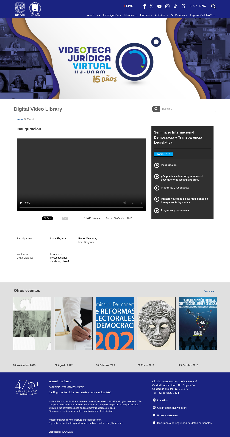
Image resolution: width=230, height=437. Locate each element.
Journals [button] (146, 15)
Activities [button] (161, 15)
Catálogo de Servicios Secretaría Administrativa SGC (80, 392)
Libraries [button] (130, 15)
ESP (193, 6)
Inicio (20, 119)
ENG (202, 6)
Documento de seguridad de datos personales (182, 422)
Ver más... (210, 291)
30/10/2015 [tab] (163, 154)
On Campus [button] (179, 15)
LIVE (128, 6)
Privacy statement (165, 415)
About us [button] (93, 15)
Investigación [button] (112, 15)
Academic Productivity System (66, 386)
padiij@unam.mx (114, 423)
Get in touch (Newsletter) (170, 407)
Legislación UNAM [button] (202, 15)
